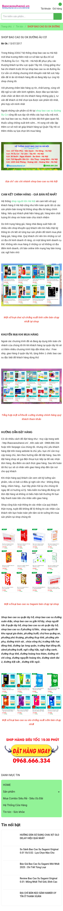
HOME (7, 785)
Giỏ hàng (57, 6)
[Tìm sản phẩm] (31, 16)
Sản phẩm (9, 791)
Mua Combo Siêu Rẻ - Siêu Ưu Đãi (23, 798)
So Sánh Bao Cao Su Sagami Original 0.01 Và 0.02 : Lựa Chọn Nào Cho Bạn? (39, 852)
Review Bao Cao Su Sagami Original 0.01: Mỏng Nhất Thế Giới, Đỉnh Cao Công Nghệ (38, 881)
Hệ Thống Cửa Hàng (15, 805)
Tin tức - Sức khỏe (14, 812)
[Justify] (57, 16)
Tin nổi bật (10, 824)
